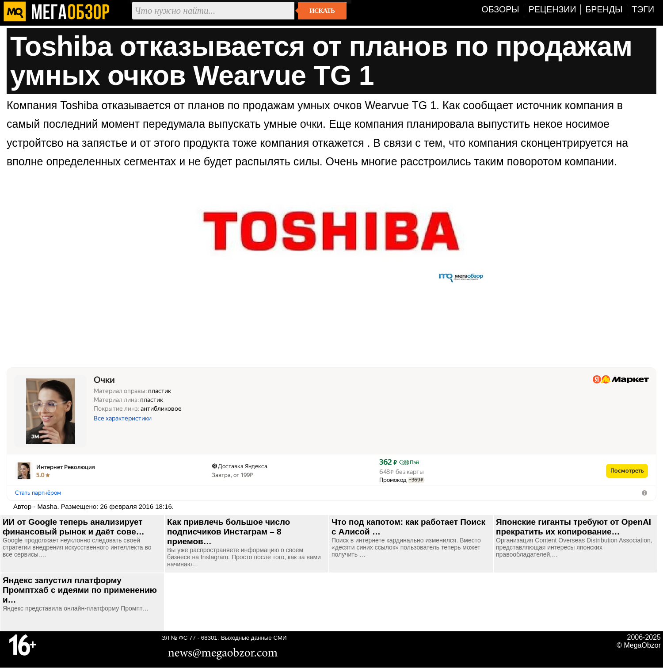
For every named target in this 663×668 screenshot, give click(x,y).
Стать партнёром (38, 492)
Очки (104, 380)
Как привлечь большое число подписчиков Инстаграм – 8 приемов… (228, 531)
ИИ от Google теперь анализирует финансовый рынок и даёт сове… (74, 526)
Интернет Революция (65, 467)
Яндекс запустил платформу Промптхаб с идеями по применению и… (80, 590)
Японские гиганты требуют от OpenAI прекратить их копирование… (573, 526)
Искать (322, 10)
